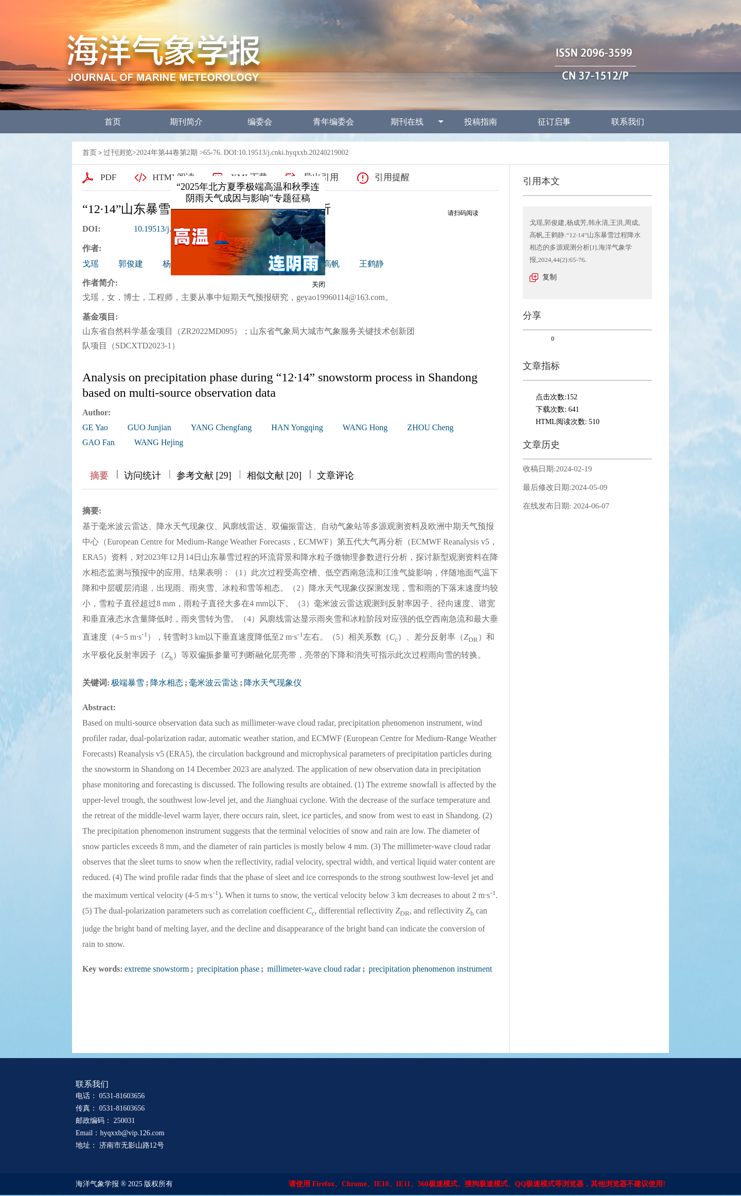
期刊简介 (186, 121)
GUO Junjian (149, 427)
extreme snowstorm (157, 968)
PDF (108, 177)
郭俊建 (130, 263)
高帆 (331, 263)
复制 (549, 277)
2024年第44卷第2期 (167, 152)
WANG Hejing (159, 442)
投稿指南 (480, 121)
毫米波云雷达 (213, 682)
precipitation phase (227, 968)
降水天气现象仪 (273, 682)
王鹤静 (371, 263)
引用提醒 (392, 177)
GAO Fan (98, 442)
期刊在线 (407, 121)
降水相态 (166, 682)
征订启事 (554, 121)
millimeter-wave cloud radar (313, 968)
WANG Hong (365, 427)
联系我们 (627, 121)
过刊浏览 (117, 152)
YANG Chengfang (221, 427)
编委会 (260, 121)
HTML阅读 (173, 177)
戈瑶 (90, 263)
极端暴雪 (127, 682)
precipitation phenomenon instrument (429, 968)
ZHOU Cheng (430, 427)
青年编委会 (333, 121)
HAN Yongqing (297, 427)
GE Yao (95, 427)
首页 (112, 121)
